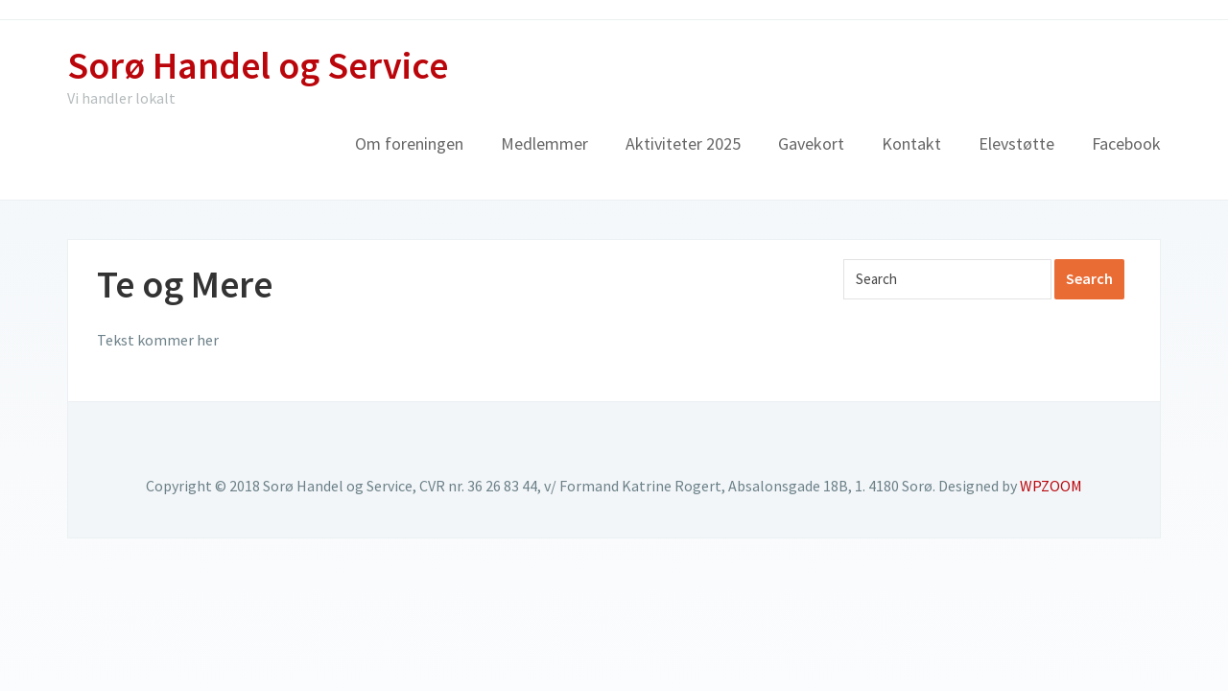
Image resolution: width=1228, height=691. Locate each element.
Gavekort (811, 143)
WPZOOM (1051, 485)
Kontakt (911, 143)
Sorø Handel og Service (257, 65)
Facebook (1126, 143)
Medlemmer (544, 143)
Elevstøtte (1016, 143)
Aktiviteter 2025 (683, 143)
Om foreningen (409, 143)
